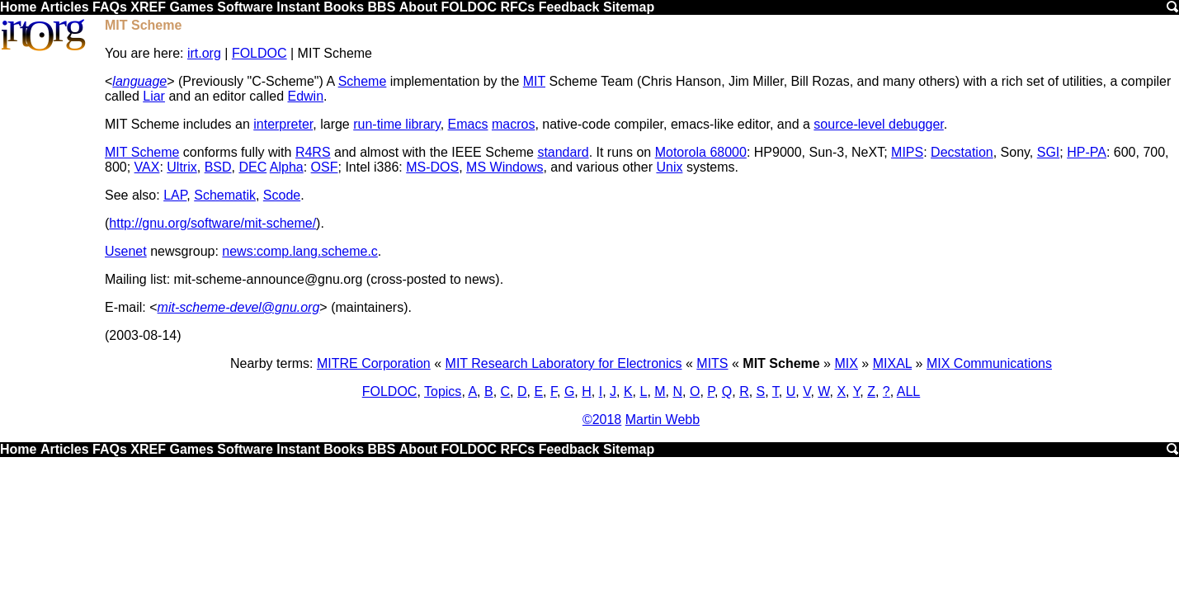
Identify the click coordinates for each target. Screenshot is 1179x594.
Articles (64, 7)
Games (191, 7)
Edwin (305, 96)
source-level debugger (878, 124)
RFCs (517, 7)
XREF (148, 7)
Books (343, 7)
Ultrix (181, 167)
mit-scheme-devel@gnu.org (239, 307)
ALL (908, 391)
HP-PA (1086, 152)
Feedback (569, 7)
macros (513, 124)
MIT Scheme (142, 152)
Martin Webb (662, 419)
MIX (845, 363)
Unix (669, 167)
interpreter (283, 124)
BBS (382, 7)
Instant (297, 7)
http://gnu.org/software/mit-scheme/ (212, 223)
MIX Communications (989, 363)
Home (18, 7)
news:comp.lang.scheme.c (300, 251)
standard (562, 152)
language (139, 81)
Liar (154, 96)
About (418, 7)
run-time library (397, 124)
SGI (1048, 152)
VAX (147, 167)
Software (245, 7)
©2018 (601, 419)
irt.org (204, 53)
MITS (712, 363)
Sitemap (628, 7)
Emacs (468, 124)
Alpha (287, 167)
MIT (534, 81)
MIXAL (892, 363)
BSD (218, 167)
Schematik (225, 195)
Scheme (362, 81)
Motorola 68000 (701, 152)
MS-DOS (432, 167)
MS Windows (504, 167)
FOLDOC (469, 7)
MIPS (907, 152)
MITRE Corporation (374, 363)
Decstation (962, 152)
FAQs (109, 7)
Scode (281, 195)
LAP (174, 195)
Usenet (126, 251)
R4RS (313, 152)
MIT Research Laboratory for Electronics (564, 363)
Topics (442, 391)
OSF (324, 167)
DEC (252, 167)
